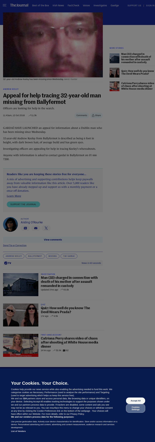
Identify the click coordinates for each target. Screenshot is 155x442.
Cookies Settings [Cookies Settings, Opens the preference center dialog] (136, 408)
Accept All (135, 401)
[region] (77, 405)
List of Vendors (18, 431)
